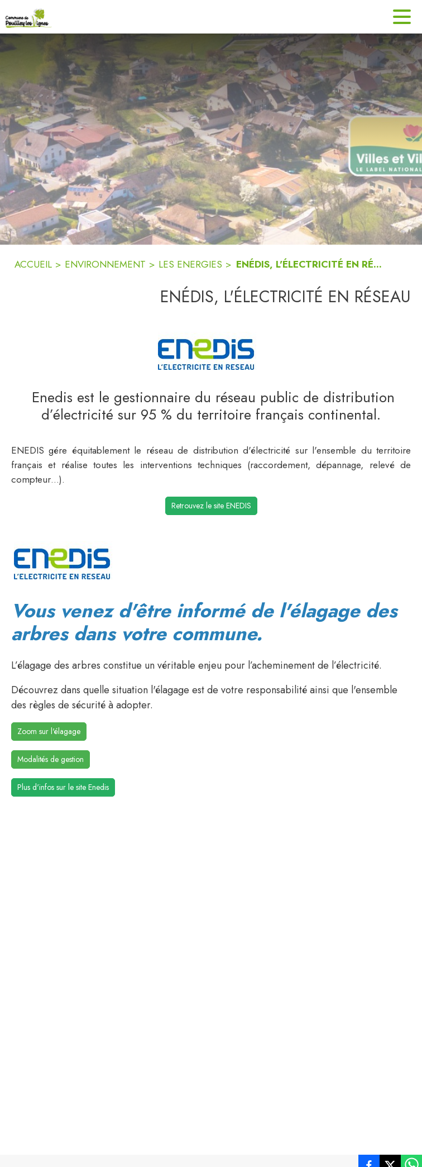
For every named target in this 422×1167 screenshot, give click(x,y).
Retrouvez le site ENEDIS (211, 505)
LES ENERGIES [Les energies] (190, 264)
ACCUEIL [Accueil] (33, 264)
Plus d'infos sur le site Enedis (63, 787)
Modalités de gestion (50, 759)
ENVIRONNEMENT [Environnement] (105, 264)
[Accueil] (29, 17)
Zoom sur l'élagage (48, 731)
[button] (211, 351)
